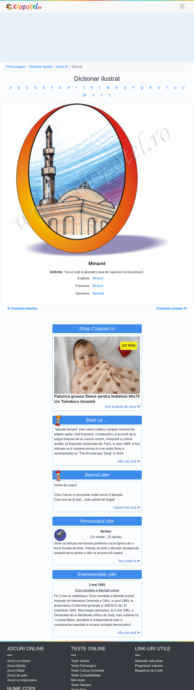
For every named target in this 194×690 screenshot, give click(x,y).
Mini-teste (78, 680)
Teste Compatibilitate (86, 675)
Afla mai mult (129, 461)
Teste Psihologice (83, 665)
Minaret (97, 278)
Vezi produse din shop (122, 406)
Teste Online (88, 648)
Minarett (98, 293)
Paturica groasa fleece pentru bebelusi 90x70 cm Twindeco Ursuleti (97, 399)
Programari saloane (149, 665)
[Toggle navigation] (182, 6)
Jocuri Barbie (16, 665)
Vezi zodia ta (129, 561)
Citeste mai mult (126, 507)
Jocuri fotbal (15, 670)
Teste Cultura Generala (87, 670)
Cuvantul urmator (171, 308)
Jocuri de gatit (17, 675)
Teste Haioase (81, 685)
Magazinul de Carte (149, 670)
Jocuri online (25, 648)
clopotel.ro (24, 6)
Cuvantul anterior (22, 308)
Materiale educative (149, 661)
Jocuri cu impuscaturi (22, 680)
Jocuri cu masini (18, 661)
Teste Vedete (80, 661)
